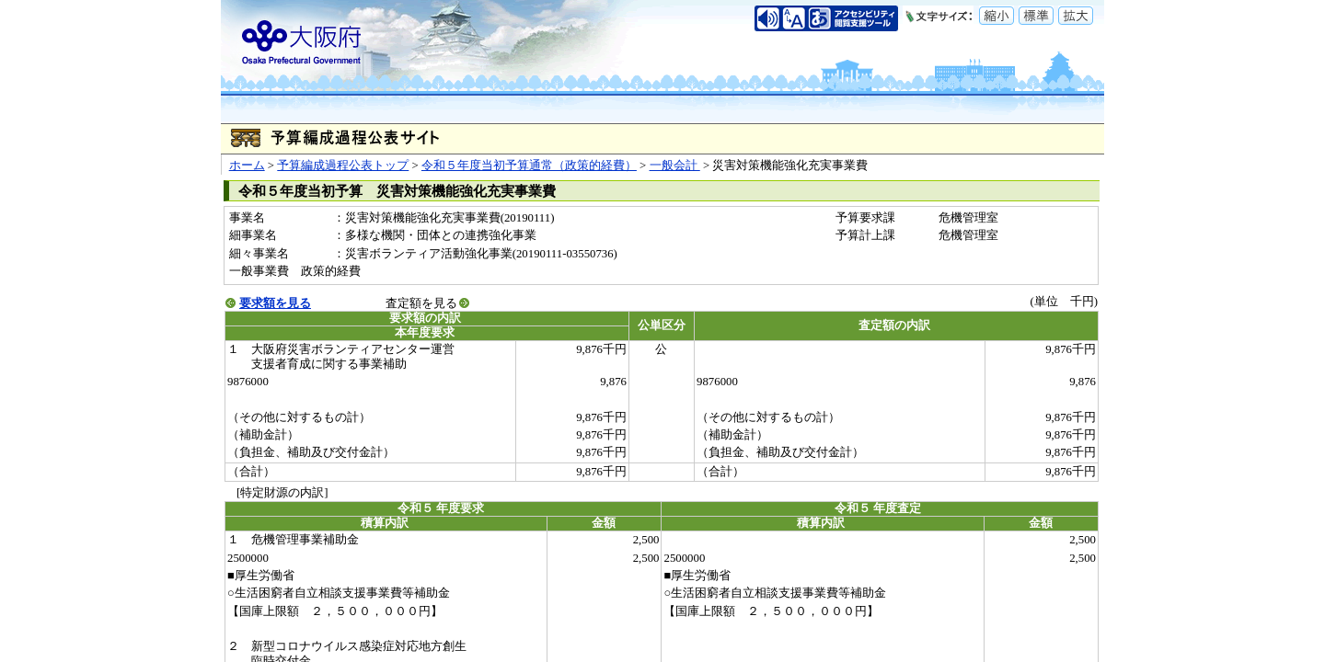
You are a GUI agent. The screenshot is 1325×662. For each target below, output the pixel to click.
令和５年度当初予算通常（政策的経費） (529, 165)
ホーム (247, 165)
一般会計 (675, 165)
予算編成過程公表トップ (343, 165)
